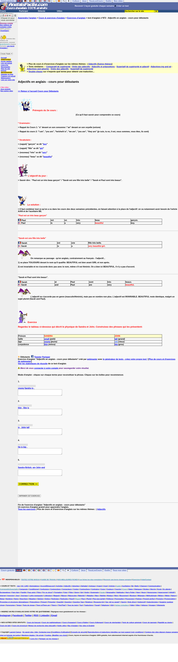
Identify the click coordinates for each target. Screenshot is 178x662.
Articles (112, 591)
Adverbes (75, 591)
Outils (107, 576)
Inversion (10, 601)
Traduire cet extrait (8, 76)
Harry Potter (130, 598)
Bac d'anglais (73, 631)
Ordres (47, 604)
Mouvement (124, 601)
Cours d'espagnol (69, 628)
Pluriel (89, 604)
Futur (65, 598)
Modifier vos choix (60, 641)
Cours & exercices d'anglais (52, 18)
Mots (116, 601)
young (47, 342)
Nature (173, 601)
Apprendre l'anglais (27, 18)
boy (45, 144)
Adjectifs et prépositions (103, 67)
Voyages (152, 611)
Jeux (83, 576)
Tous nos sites (119, 576)
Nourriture (24, 604)
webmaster (92, 359)
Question (68, 607)
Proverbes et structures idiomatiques (14, 607)
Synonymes (10, 611)
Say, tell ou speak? (112, 607)
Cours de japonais (150, 628)
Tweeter (38, 357)
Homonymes (152, 598)
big (116, 344)
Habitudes (120, 598)
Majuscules (72, 601)
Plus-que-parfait (99, 604)
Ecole (159, 595)
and (43, 472)
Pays (83, 604)
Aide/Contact (6, 59)
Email (54, 621)
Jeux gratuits (5, 89)
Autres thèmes (105, 64)
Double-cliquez (36, 72)
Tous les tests (72, 611)
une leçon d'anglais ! (7, 47)
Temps (18, 611)
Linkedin (44, 621)
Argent (99, 591)
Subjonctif (141, 607)
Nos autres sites (6, 91)
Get (81, 598)
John (23, 430)
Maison (64, 601)
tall (116, 339)
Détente (41, 11)
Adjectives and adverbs (38, 69)
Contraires (95, 595)
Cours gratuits (7, 576)
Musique (133, 601)
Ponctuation (119, 604)
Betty (137, 591)
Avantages (4, 31)
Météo (167, 601)
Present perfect (149, 604)
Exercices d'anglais (76, 18)
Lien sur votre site (8, 80)
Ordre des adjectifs (81, 67)
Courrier (118, 595)
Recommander (6, 72)
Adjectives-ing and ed (161, 67)
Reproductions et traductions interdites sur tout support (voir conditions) (116, 638)
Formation (58, 598)
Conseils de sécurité (79, 638)
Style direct (132, 607)
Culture (74, 576)
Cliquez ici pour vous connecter (8, 19)
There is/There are (43, 611)
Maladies (90, 601)
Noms (16, 604)
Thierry (54, 611)
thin (46, 344)
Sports (123, 607)
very (44, 152)
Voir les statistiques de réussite (32, 364)
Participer (23, 11)
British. (28, 472)
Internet (3, 601)
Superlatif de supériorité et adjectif (132, 67)
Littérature (48, 601)
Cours (3, 11)
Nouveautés (5, 67)
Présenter (52, 607)
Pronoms (159, 604)
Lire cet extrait (6, 63)
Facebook (17, 621)
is (32, 388)
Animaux (92, 591)
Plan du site (5, 69)
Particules (64, 604)
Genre (76, 598)
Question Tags (78, 607)
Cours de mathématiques (51, 628)
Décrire (153, 595)
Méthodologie (151, 601)
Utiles (59, 11)
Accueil (4, 58)
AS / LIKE (24, 591)
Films (39, 598)
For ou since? (47, 598)
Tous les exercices (26, 515)
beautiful (47, 157)
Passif (71, 604)
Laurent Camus (15, 638)
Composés (24, 595)
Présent (44, 607)
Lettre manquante (36, 601)
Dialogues (138, 595)
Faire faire (15, 598)
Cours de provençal (19, 631)
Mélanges (141, 601)
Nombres (9, 604)
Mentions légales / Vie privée (33, 641)
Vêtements (161, 611)
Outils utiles (61, 631)
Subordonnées (152, 607)
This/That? (62, 611)
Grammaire (94, 598)
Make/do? (82, 601)
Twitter (28, 621)
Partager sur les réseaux (48, 644)
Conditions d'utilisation (61, 638)
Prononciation (170, 604)
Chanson (143, 591)
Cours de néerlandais (112, 628)
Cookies (48, 641)
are (34, 472)
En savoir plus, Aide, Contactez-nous (36, 638)
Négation (32, 604)
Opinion (40, 604)
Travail (97, 611)
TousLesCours (95, 576)
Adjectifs (92, 64)
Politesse (109, 604)
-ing (18, 591)
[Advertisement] (98, 38)
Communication (154, 591)
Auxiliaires (126, 591)
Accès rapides (6, 61)
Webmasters (6, 78)
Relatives (88, 607)
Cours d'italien (82, 628)
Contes (76, 595)
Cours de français (34, 628)
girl (41, 148)
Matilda (103, 601)
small (46, 339)
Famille (23, 598)
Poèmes (139, 604)
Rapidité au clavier (165, 628)
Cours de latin (5, 631)
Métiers (161, 601)
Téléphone (105, 611)
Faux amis (31, 598)
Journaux (24, 601)
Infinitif (172, 598)
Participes (55, 604)
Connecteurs (67, 595)
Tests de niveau (29, 611)
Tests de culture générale (131, 628)
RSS (36, 621)
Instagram (5, 621)
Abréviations (34, 591)
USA (112, 611)
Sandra (27, 388)
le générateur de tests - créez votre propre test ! (125, 359)
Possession (129, 604)
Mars (97, 601)
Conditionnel (34, 595)
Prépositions (35, 607)
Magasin (56, 601)
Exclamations (5, 598)
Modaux (110, 601)
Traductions (88, 611)
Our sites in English (86, 631)
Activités (59, 591)
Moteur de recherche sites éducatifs (42, 631)
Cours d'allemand (96, 628)
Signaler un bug (7, 74)
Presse (3, 71)
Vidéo (132, 611)
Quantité (60, 607)
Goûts (86, 598)
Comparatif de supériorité (58, 67)
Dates (131, 595)
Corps (103, 595)
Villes (138, 611)
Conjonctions (55, 595)
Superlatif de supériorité (81, 69)
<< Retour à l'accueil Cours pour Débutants (38, 91)
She (25, 409)
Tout (81, 611)
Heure (143, 598)
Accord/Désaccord (48, 591)
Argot (105, 591)
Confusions (44, 595)
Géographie (110, 598)
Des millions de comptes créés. (6, 25)
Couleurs (110, 595)
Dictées (146, 595)
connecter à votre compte (46, 368)
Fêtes (71, 598)
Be (132, 591)
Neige (2, 604)
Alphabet (84, 591)
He (19, 450)
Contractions (85, 595)
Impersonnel (163, 598)
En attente (167, 595)
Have (138, 598)
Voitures (144, 611)
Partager (46, 357)
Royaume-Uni (99, 607)
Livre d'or (4, 65)
